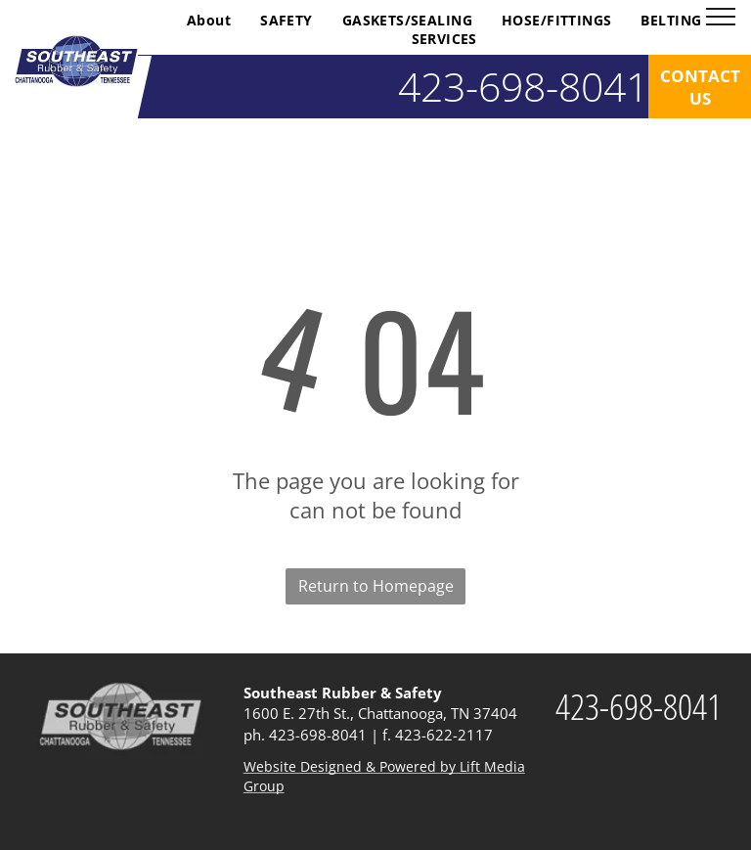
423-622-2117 (444, 734)
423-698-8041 (318, 734)
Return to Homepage (376, 586)
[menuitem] (208, 20)
